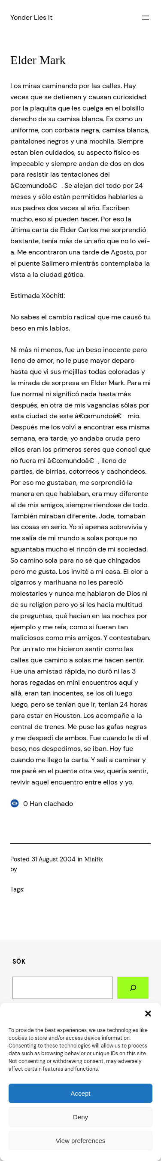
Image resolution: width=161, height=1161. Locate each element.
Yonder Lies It (31, 17)
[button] (148, 1013)
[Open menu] (145, 17)
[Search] (133, 988)
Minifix (94, 859)
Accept (81, 1093)
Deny (80, 1117)
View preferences (81, 1140)
